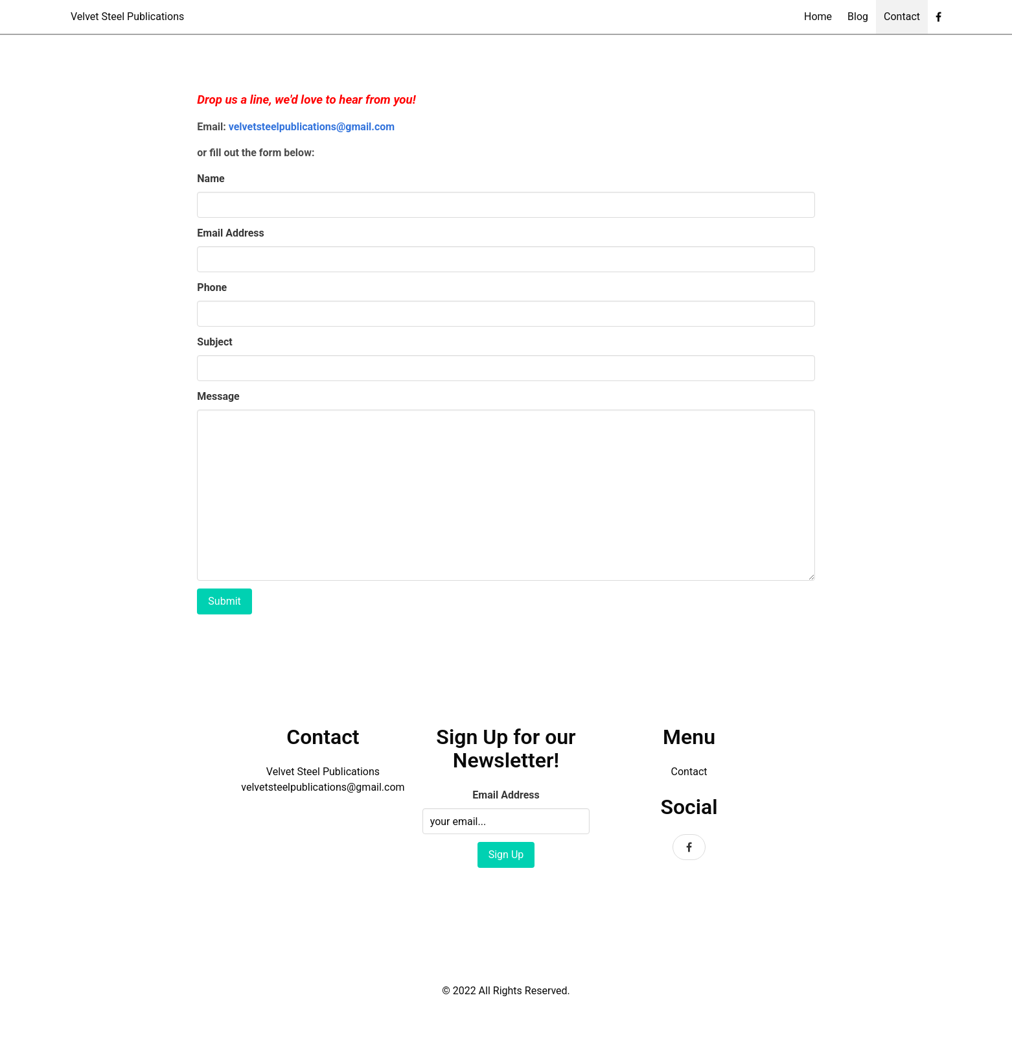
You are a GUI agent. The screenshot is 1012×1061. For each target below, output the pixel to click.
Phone (212, 287)
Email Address (230, 233)
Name (210, 178)
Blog (857, 16)
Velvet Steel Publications (127, 16)
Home (818, 16)
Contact (902, 16)
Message (218, 396)
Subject (214, 342)
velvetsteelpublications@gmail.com (312, 127)
